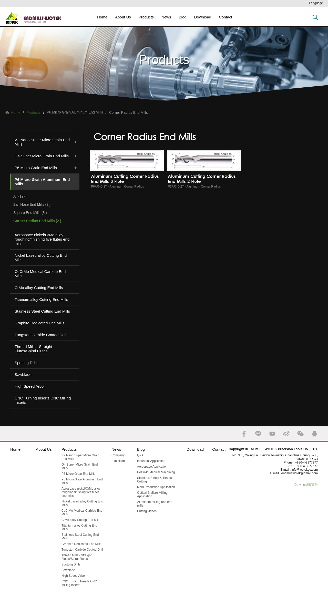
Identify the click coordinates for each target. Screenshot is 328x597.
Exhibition (118, 461)
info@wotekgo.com (305, 469)
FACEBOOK (244, 433)
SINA (286, 433)
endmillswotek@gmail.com (299, 473)
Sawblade (23, 374)
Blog (182, 17)
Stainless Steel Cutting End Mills (42, 311)
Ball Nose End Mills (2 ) (32, 204)
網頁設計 (311, 485)
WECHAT (300, 433)
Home (102, 17)
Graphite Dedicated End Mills (39, 323)
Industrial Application (151, 461)
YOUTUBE (272, 433)
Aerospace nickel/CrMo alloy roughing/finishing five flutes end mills (42, 239)
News (166, 17)
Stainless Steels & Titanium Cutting (155, 479)
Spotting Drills (26, 363)
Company (118, 455)
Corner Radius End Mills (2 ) (37, 221)
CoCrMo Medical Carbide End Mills (40, 273)
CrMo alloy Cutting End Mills (39, 287)
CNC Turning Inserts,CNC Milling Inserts (43, 400)
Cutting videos (147, 511)
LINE (258, 433)
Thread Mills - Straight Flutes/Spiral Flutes (33, 348)
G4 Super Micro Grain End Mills (42, 156)
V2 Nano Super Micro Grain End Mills (42, 142)
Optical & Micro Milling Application (152, 494)
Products (146, 17)
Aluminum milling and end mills (154, 503)
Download (202, 17)
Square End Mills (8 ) (30, 213)
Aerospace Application (152, 466)
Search (315, 17)
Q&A (140, 455)
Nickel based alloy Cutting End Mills (41, 257)
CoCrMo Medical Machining (156, 472)
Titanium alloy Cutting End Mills (41, 299)
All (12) (19, 196)
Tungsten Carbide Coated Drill (40, 335)
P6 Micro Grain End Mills (36, 168)
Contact (225, 17)
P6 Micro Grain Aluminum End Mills (42, 181)
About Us (123, 17)
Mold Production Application (156, 487)
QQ (314, 433)
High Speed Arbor (30, 386)
